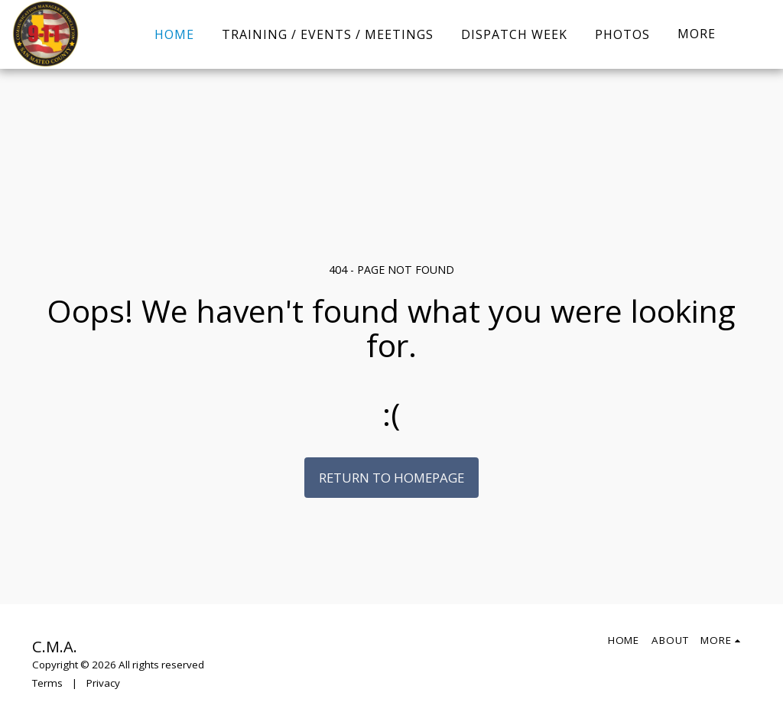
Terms (47, 683)
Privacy (103, 683)
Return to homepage (391, 477)
